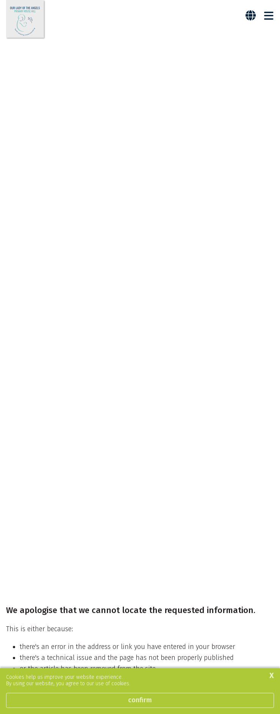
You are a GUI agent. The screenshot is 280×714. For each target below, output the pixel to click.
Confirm (140, 700)
